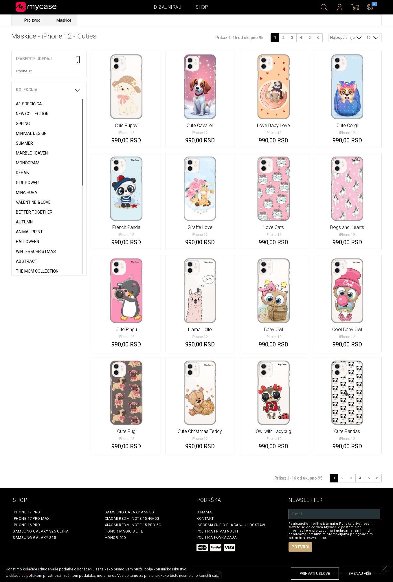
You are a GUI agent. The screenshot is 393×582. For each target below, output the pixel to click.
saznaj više (359, 573)
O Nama (204, 512)
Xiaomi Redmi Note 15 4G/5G (132, 518)
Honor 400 (115, 537)
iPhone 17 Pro (26, 512)
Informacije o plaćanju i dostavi (231, 525)
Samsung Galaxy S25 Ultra (41, 531)
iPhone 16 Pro (26, 525)
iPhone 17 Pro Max (31, 518)
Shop (202, 7)
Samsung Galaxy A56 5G (129, 512)
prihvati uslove (315, 573)
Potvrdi (300, 547)
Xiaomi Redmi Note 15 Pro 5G (133, 525)
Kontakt (205, 518)
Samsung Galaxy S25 (34, 537)
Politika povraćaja (217, 537)
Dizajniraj (167, 7)
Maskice (63, 20)
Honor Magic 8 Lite (124, 531)
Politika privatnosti (217, 531)
